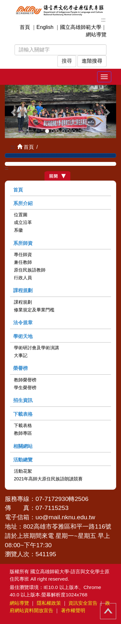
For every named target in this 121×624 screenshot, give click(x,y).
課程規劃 (23, 290)
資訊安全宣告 (82, 603)
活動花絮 (23, 471)
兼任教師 (23, 262)
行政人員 (23, 277)
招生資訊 (23, 400)
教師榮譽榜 (25, 379)
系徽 (18, 230)
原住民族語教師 (29, 269)
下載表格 (23, 414)
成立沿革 (23, 222)
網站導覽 (96, 34)
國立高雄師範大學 (80, 27)
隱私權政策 (49, 603)
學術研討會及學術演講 (36, 347)
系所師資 (23, 243)
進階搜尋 (92, 61)
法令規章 (23, 322)
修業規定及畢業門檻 (34, 309)
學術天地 (23, 336)
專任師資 (23, 254)
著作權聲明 (73, 610)
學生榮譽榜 (25, 387)
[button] (13, 111)
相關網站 (23, 446)
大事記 (20, 355)
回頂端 (108, 611)
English (44, 27)
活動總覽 (23, 459)
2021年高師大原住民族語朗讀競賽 (48, 478)
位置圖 (20, 214)
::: (103, 19)
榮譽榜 (20, 368)
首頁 (25, 27)
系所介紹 (23, 203)
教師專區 (23, 433)
